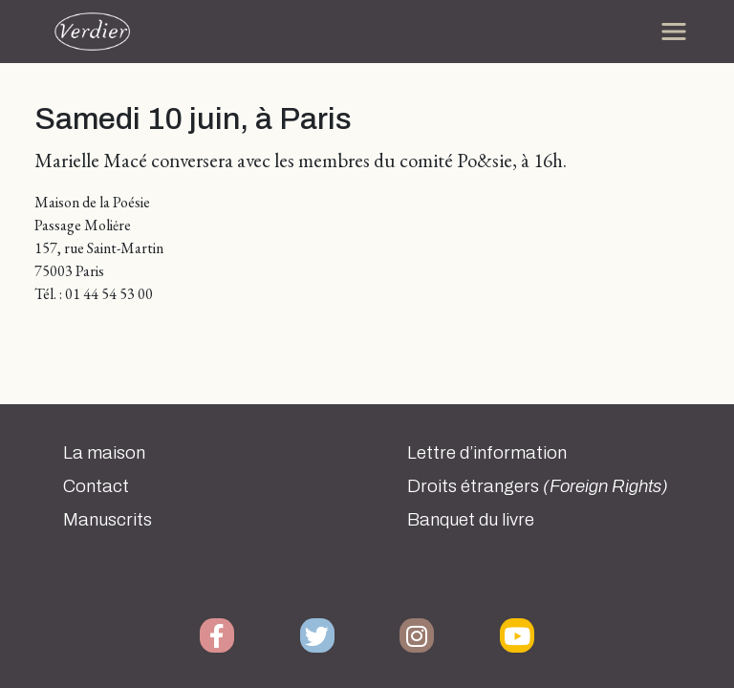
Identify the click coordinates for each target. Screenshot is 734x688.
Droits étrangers (537, 486)
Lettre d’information (487, 452)
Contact (96, 486)
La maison (104, 452)
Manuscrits (107, 519)
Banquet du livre (470, 519)
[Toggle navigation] (674, 31)
